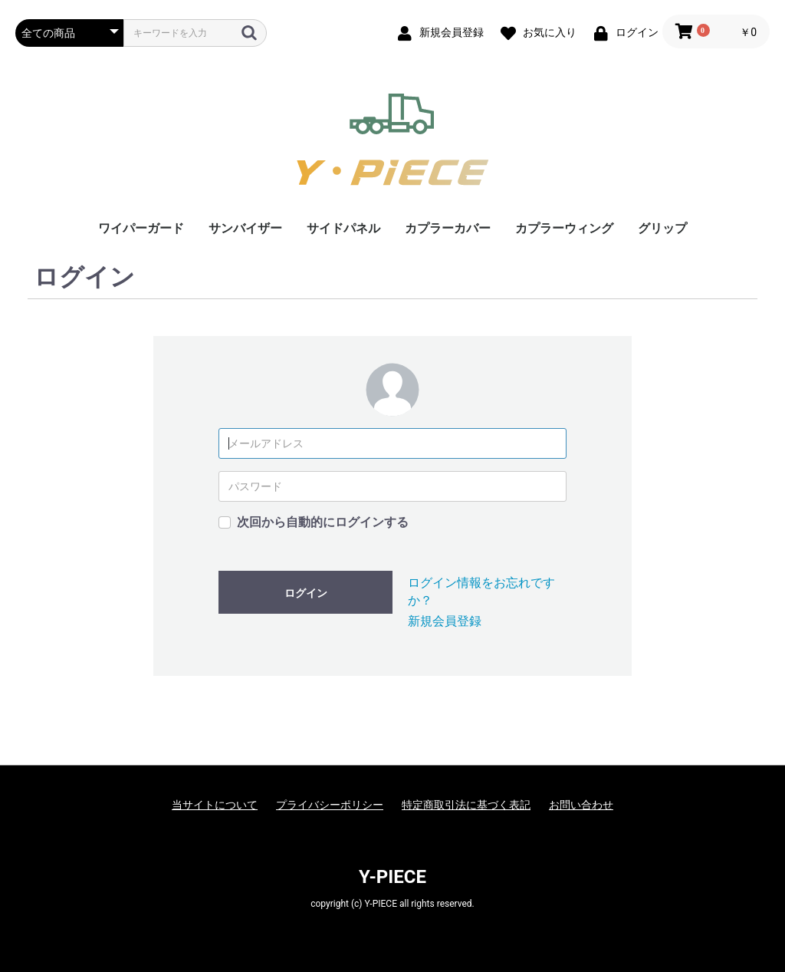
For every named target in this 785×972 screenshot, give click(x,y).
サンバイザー (245, 228)
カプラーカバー (448, 228)
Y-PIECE (392, 877)
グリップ (662, 228)
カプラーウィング (564, 228)
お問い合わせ (581, 805)
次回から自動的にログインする (323, 522)
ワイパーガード (141, 228)
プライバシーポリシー (329, 805)
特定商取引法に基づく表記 (466, 805)
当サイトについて (215, 805)
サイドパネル (343, 228)
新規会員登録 (444, 621)
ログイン (305, 593)
